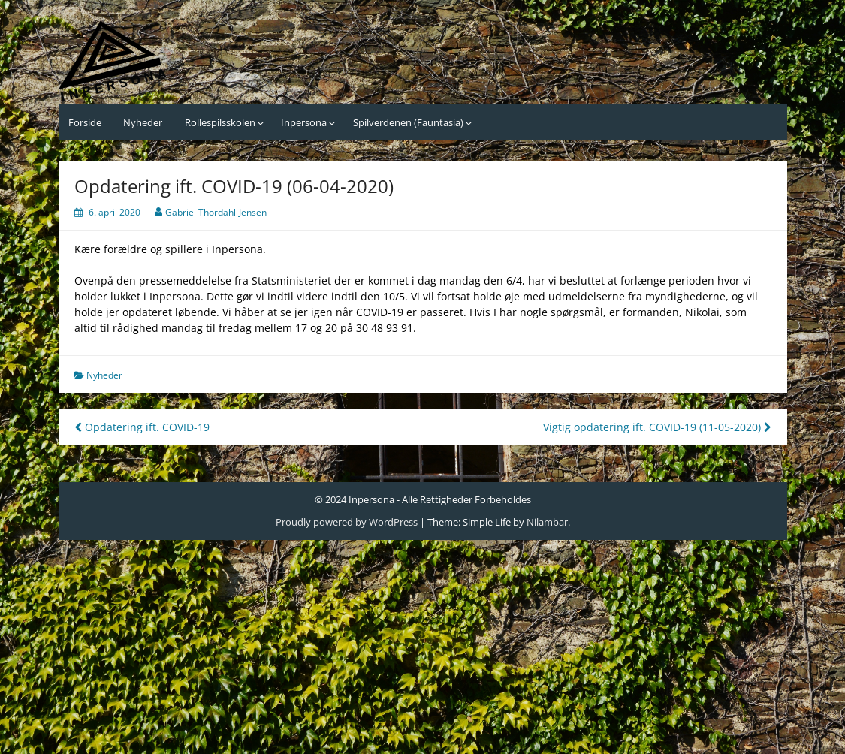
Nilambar (547, 522)
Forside (84, 122)
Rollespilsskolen (220, 122)
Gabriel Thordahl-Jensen (216, 212)
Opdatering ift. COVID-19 (142, 427)
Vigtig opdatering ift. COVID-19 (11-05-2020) (657, 427)
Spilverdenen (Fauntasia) (408, 122)
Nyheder (142, 122)
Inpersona (304, 122)
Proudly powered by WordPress (347, 522)
